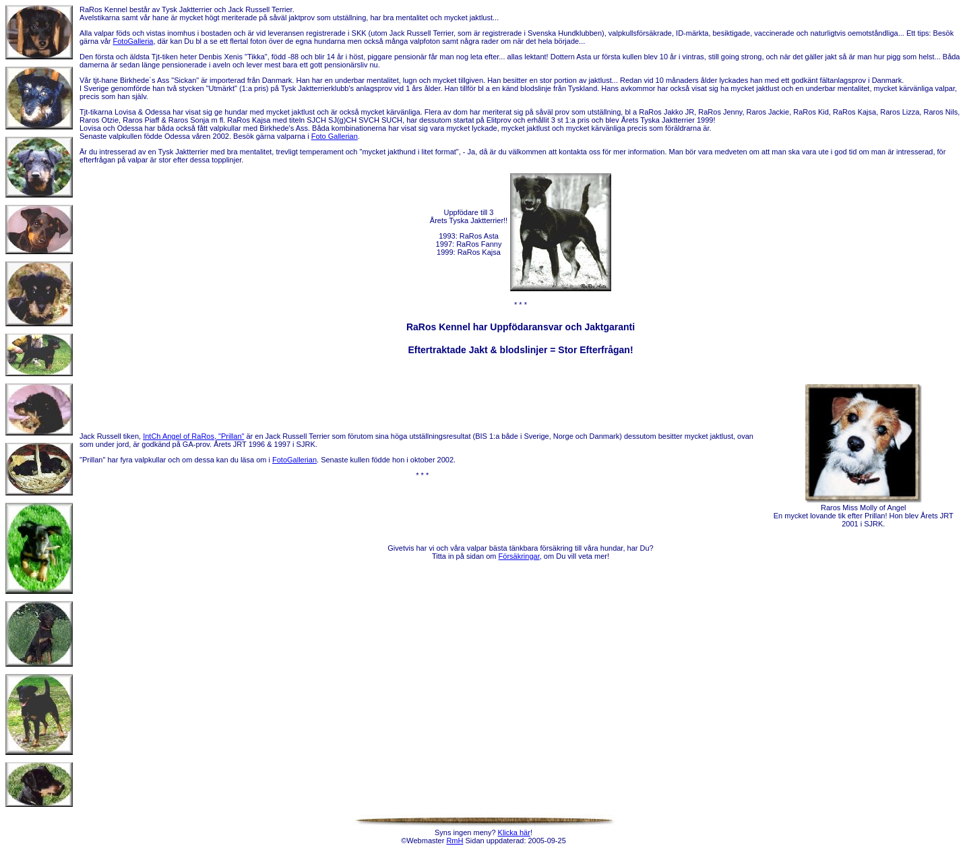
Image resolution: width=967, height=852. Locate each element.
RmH (454, 840)
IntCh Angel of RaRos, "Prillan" (193, 436)
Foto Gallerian (334, 136)
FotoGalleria (133, 41)
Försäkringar (519, 556)
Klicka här (514, 832)
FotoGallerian (294, 460)
